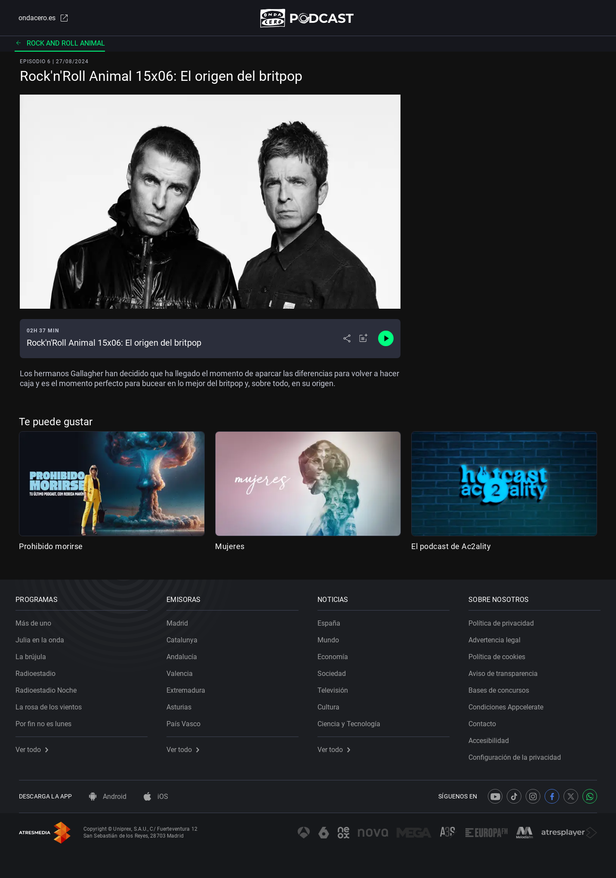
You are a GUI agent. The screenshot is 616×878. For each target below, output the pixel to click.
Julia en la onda (43, 637)
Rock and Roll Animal (60, 45)
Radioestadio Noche (49, 687)
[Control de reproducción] (386, 340)
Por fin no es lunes (47, 721)
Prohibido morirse (51, 548)
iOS (156, 796)
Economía (336, 654)
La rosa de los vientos (52, 704)
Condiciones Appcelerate (509, 704)
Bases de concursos (502, 687)
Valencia (183, 670)
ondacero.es (39, 19)
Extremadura (189, 687)
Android (107, 796)
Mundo (331, 637)
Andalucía (185, 654)
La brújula (34, 654)
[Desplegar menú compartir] (347, 340)
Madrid (180, 620)
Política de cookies (500, 654)
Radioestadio (39, 670)
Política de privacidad (504, 620)
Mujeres (230, 548)
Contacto (485, 721)
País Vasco (187, 721)
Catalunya (185, 637)
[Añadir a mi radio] (363, 340)
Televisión (336, 687)
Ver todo (35, 747)
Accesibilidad (492, 738)
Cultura (332, 704)
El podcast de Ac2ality (451, 548)
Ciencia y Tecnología (352, 721)
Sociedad (335, 670)
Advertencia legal (498, 637)
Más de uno (37, 620)
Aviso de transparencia (506, 670)
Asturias (182, 704)
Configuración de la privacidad (518, 754)
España (332, 620)
